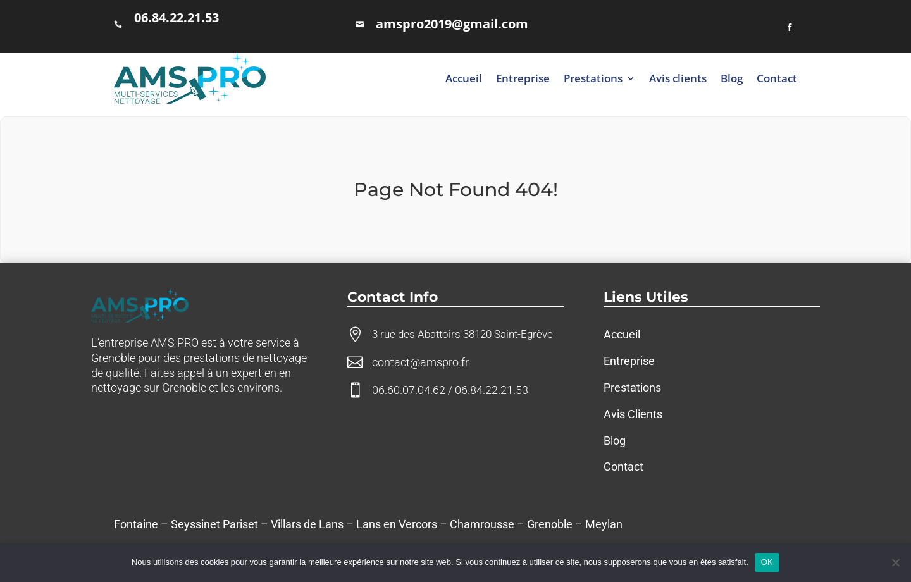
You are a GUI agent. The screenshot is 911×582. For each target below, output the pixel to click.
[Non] (895, 562)
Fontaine (136, 524)
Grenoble (550, 524)
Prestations (593, 78)
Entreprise (523, 78)
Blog (732, 78)
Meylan (604, 524)
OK (767, 562)
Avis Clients (633, 414)
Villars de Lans (307, 524)
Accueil (463, 78)
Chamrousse (482, 524)
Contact (777, 78)
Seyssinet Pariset (214, 524)
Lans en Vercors (396, 524)
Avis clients (678, 78)
